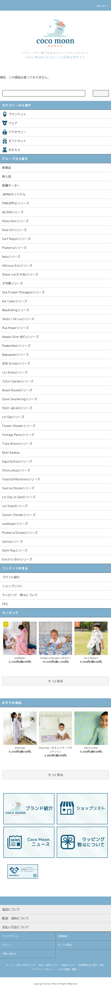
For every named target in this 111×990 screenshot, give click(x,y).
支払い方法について (25, 965)
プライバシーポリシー (42, 969)
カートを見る (65, 945)
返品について (68, 965)
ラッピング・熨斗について (20, 595)
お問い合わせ (9, 953)
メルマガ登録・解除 (66, 969)
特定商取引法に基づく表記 (91, 965)
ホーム (9, 965)
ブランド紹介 (11, 577)
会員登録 (62, 936)
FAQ (5, 604)
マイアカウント (10, 936)
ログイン (6, 945)
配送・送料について (48, 965)
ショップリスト (12, 586)
